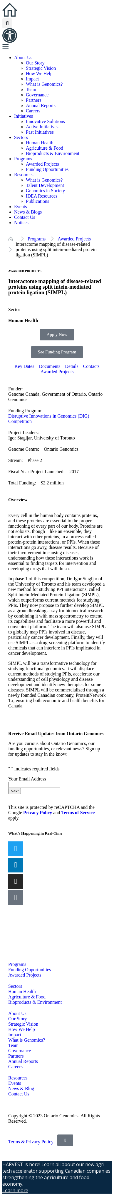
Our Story (35, 62)
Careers (33, 110)
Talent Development (45, 185)
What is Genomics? (44, 84)
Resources (23, 174)
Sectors (21, 137)
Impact (32, 78)
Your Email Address (27, 778)
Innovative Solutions (45, 121)
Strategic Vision (41, 68)
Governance (37, 94)
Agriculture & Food (44, 148)
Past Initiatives (40, 132)
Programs (23, 158)
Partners (33, 100)
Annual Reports (41, 105)
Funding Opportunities (47, 169)
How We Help (39, 73)
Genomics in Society (45, 190)
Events (20, 206)
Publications (37, 201)
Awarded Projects (42, 164)
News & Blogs (28, 211)
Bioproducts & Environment (52, 153)
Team (31, 89)
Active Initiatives (42, 126)
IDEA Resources (41, 195)
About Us (23, 57)
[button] (7, 23)
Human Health (39, 142)
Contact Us (24, 217)
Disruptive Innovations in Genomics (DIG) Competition (48, 418)
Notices (21, 222)
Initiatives (23, 116)
